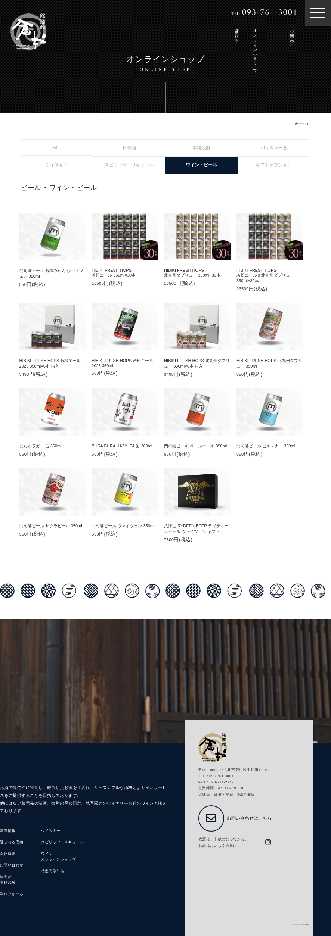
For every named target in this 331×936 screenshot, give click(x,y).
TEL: (265, 13)
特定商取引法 (53, 871)
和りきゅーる (12, 894)
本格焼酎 (8, 882)
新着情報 (8, 831)
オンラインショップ (58, 859)
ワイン (47, 854)
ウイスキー (51, 831)
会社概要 (8, 854)
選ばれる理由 (12, 842)
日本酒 (6, 876)
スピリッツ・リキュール (62, 842)
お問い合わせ (12, 865)
